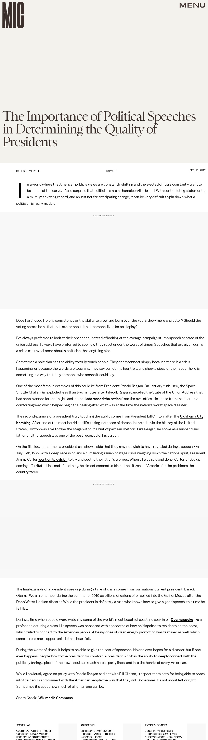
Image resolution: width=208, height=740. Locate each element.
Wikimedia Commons (55, 698)
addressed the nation (103, 399)
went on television (52, 459)
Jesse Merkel (30, 171)
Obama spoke (182, 619)
